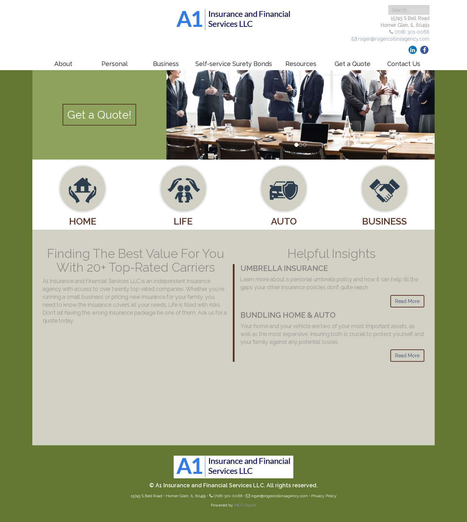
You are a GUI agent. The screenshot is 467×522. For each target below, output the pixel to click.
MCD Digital (245, 505)
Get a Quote (352, 63)
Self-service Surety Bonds (233, 63)
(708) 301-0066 (409, 32)
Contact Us (403, 63)
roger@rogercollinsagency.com (391, 39)
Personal (114, 63)
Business (166, 63)
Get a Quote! (99, 114)
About (63, 63)
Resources (300, 63)
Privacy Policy (324, 495)
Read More (407, 301)
